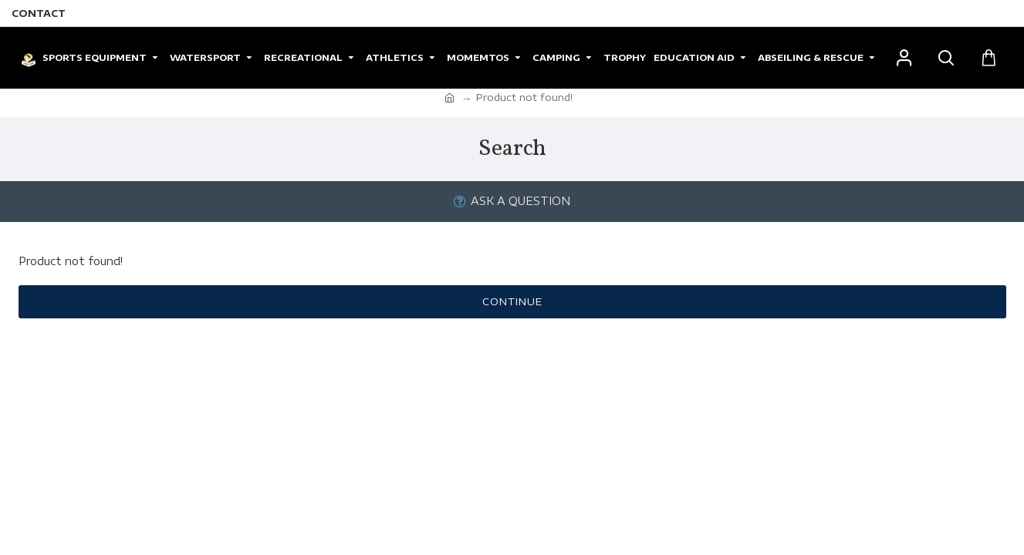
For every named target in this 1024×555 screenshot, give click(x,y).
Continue (512, 301)
